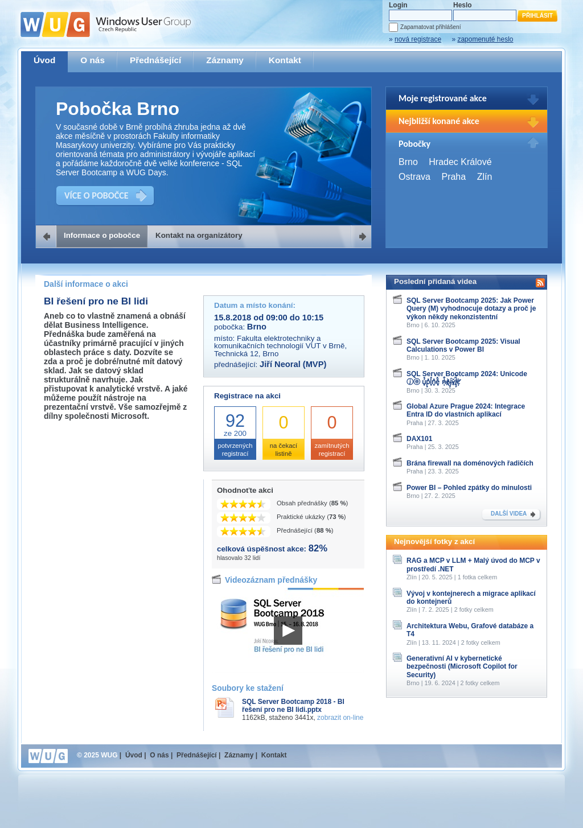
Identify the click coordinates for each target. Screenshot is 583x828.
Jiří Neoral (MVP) (293, 364)
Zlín (484, 177)
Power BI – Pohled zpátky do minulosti (469, 488)
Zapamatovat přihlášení (430, 27)
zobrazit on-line (340, 718)
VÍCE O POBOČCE (96, 195)
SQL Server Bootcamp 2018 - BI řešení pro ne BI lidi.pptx (293, 706)
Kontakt (285, 60)
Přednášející (155, 60)
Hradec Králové (460, 162)
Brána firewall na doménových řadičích (470, 463)
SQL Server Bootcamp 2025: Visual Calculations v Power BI (463, 345)
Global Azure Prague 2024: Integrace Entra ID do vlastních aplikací (466, 410)
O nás (92, 60)
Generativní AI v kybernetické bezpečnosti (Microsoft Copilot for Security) (462, 666)
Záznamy (225, 60)
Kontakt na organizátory (199, 235)
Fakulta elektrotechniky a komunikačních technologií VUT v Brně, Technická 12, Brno (280, 346)
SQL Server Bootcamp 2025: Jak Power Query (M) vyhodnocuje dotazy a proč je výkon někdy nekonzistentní (471, 308)
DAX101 (419, 439)
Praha (453, 177)
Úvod (44, 60)
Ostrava (414, 177)
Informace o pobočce (102, 235)
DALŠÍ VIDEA (509, 513)
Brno (408, 162)
